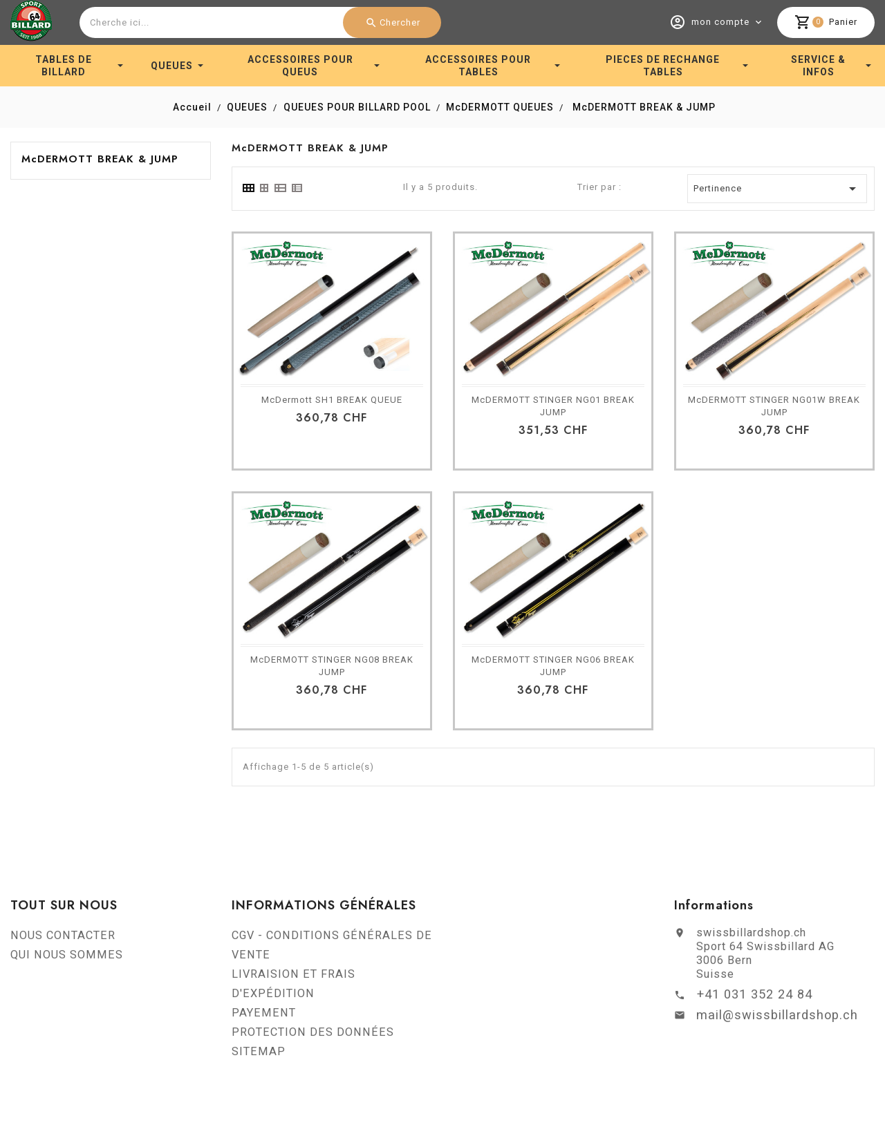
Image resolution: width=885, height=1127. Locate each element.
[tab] (247, 188)
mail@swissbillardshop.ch (777, 1019)
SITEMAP (259, 1055)
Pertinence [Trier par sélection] (777, 188)
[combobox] (259, 22)
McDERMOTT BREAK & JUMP (99, 159)
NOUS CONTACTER (62, 939)
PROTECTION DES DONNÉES (313, 1036)
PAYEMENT (264, 1016)
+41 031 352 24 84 (754, 998)
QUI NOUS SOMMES (66, 958)
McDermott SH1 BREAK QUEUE (331, 400)
